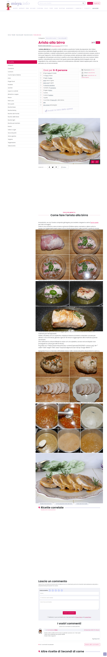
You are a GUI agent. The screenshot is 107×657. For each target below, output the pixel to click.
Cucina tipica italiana (14, 75)
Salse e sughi (12, 129)
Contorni (40, 8)
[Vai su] (105, 654)
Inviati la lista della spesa (59, 109)
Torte (51, 8)
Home (9, 35)
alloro (50, 90)
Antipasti (21, 8)
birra (47, 75)
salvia (50, 78)
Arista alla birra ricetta (81, 503)
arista (49, 73)
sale (44, 102)
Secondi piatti (19, 35)
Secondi (32, 8)
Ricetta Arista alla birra (45, 503)
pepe (44, 80)
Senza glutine (12, 136)
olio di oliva (46, 105)
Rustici (10, 126)
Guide (56, 8)
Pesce (10, 97)
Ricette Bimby (12, 110)
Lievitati (10, 88)
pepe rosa (46, 83)
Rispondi (95, 639)
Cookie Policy (88, 617)
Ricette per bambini (14, 123)
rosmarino (53, 88)
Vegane (10, 139)
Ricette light (11, 120)
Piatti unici (11, 100)
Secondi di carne (28, 35)
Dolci (46, 8)
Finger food (11, 81)
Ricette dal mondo (13, 113)
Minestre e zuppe (13, 94)
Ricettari (62, 8)
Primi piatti (11, 104)
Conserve (11, 68)
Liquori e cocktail (13, 91)
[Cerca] (60, 3)
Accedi (90, 3)
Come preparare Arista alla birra (64, 503)
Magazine (95, 8)
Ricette (15, 8)
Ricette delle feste (13, 117)
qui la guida (94, 222)
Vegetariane (12, 142)
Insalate (10, 84)
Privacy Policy (78, 617)
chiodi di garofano (49, 85)
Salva (63, 167)
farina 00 (53, 100)
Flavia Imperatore (55, 46)
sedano (51, 95)
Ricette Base (12, 107)
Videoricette (11, 146)
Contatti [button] (87, 8)
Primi (27, 8)
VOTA (98, 42)
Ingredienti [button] (69, 8)
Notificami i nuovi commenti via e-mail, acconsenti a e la (70, 617)
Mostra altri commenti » (92, 644)
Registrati (96, 3)
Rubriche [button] (79, 8)
